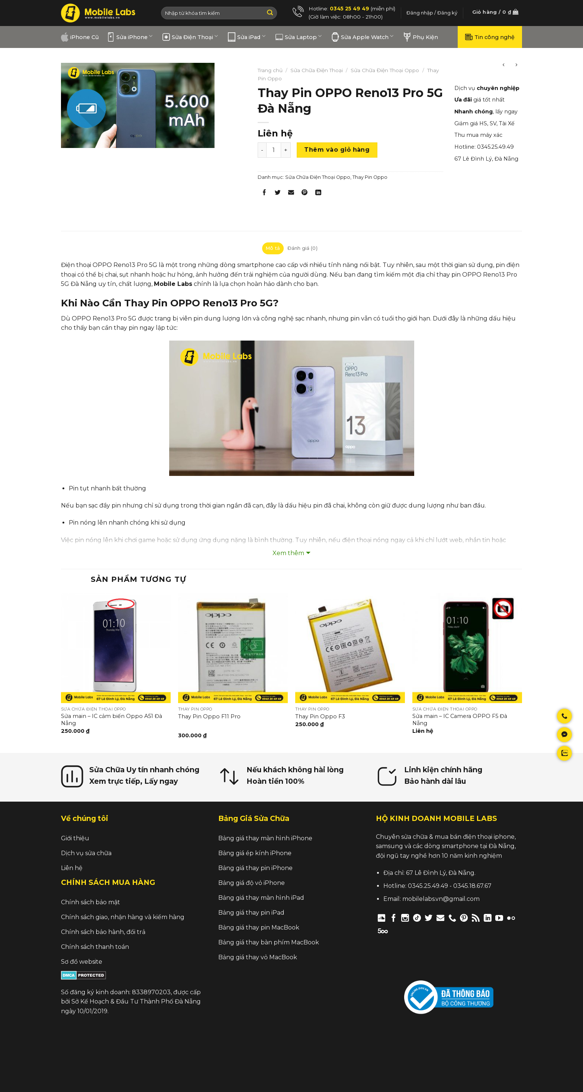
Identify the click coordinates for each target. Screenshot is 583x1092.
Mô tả (272, 248)
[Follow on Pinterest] (464, 918)
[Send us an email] (440, 918)
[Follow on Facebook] (393, 918)
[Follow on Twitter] (428, 918)
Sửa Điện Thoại (190, 37)
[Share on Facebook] (264, 194)
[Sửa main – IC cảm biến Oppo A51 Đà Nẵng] (116, 648)
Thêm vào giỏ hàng (337, 149)
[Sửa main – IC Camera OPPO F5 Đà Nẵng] (467, 648)
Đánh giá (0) (302, 248)
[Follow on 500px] (383, 930)
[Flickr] (511, 918)
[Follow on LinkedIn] (488, 918)
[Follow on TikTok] (417, 918)
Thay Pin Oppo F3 (320, 716)
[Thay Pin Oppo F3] (350, 648)
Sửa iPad (246, 37)
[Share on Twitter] (278, 194)
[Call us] (452, 918)
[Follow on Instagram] (405, 918)
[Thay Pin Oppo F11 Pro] (233, 648)
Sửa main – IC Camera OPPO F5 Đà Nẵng (459, 720)
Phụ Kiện (420, 37)
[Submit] (270, 13)
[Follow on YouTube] (499, 918)
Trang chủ (270, 70)
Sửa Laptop (299, 37)
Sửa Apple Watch (362, 37)
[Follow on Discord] (382, 918)
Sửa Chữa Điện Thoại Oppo (385, 70)
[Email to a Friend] (291, 194)
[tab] (273, 248)
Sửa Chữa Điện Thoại (316, 70)
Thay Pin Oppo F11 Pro (209, 716)
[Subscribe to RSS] (476, 918)
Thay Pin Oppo (369, 177)
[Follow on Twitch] (395, 930)
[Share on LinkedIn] (318, 194)
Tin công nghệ (490, 37)
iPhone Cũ (80, 37)
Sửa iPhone (129, 37)
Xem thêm (288, 553)
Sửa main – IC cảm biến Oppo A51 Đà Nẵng (111, 720)
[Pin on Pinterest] (305, 194)
